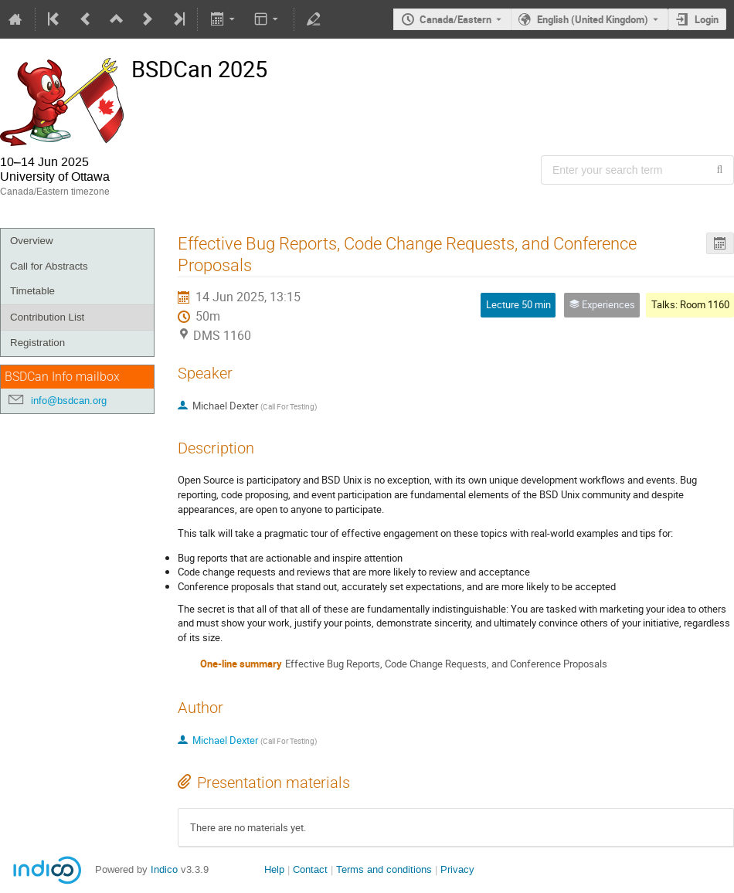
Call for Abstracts (49, 266)
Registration (37, 342)
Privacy (457, 869)
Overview (31, 240)
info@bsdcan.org (69, 400)
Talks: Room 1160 (690, 304)
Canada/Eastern (455, 19)
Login (707, 19)
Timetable (32, 291)
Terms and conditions (384, 869)
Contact (310, 869)
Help (274, 869)
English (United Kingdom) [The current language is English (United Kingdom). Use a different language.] (592, 19)
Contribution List (47, 317)
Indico (164, 869)
